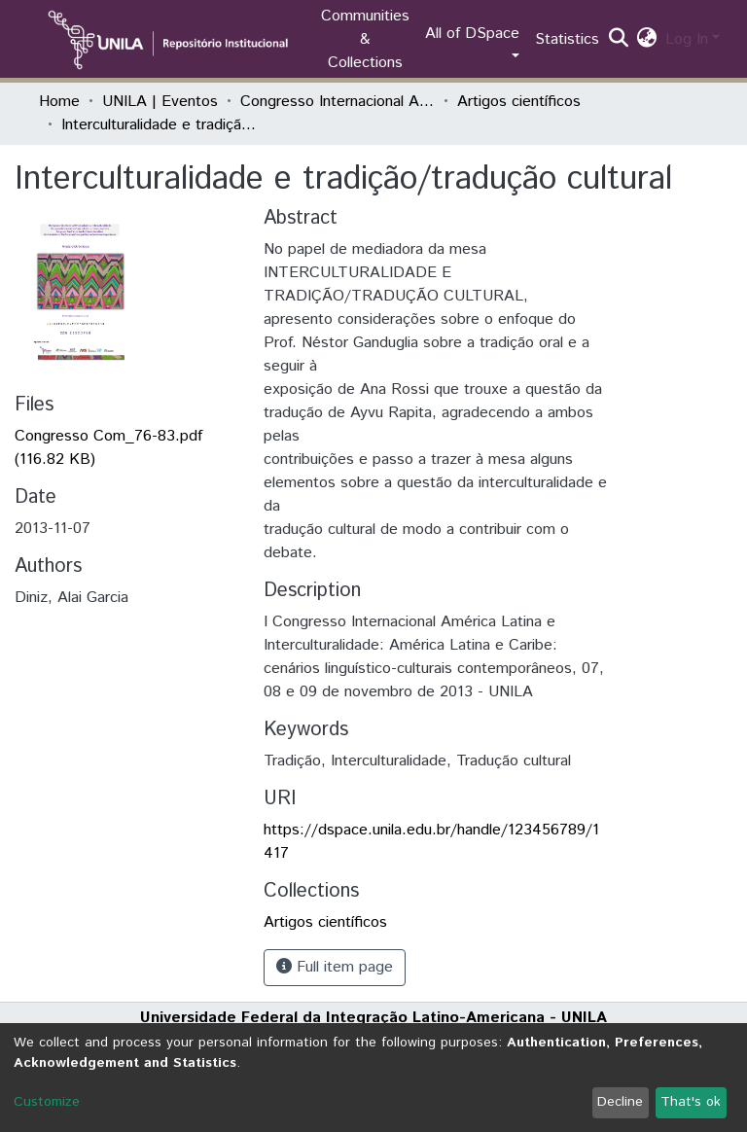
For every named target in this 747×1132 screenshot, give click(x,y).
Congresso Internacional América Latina (337, 101)
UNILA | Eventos (160, 101)
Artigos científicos (519, 101)
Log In (686, 39)
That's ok (690, 1102)
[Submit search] (619, 40)
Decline (620, 1102)
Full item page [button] (334, 967)
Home (59, 101)
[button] (647, 40)
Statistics (567, 39)
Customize (47, 1102)
